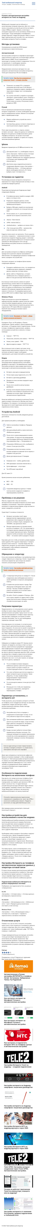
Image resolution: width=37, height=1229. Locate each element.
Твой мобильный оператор (12, 3)
